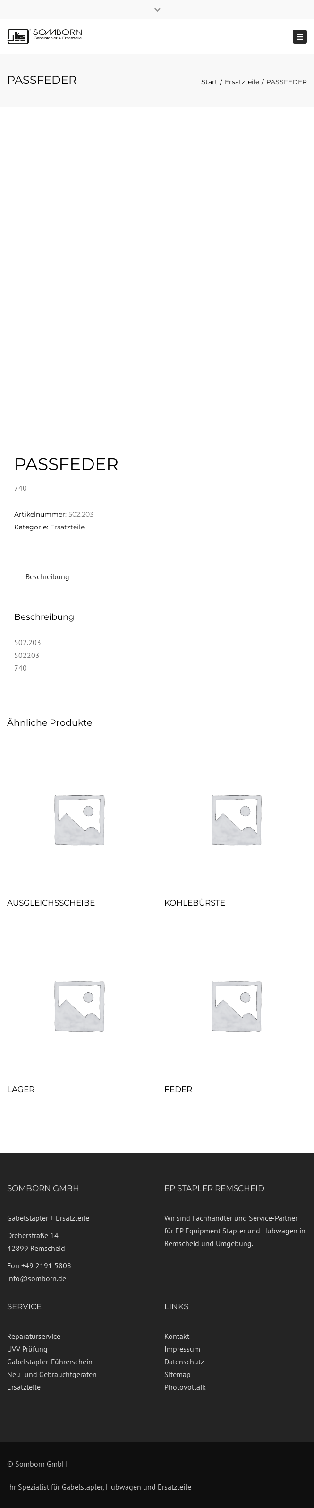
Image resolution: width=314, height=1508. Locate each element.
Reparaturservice (33, 1336)
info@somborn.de (36, 1278)
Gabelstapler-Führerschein (50, 1361)
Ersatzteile (242, 82)
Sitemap (177, 1374)
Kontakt (176, 1336)
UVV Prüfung (27, 1349)
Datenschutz (184, 1361)
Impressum (182, 1349)
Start (209, 82)
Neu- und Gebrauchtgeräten (52, 1374)
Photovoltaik (185, 1387)
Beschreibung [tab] (47, 576)
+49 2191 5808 (46, 1265)
